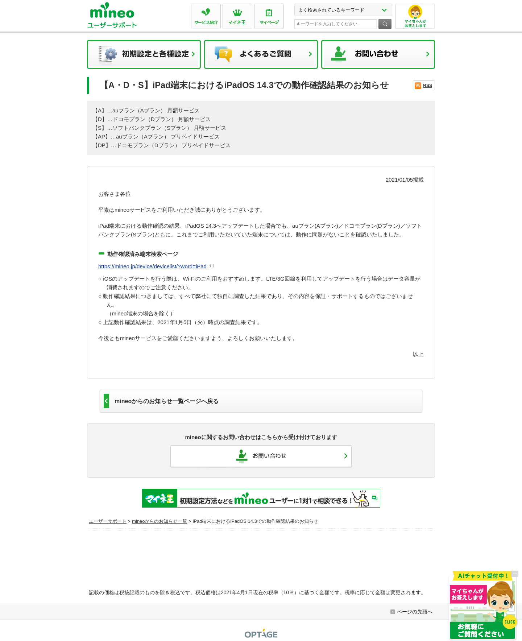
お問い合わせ (378, 56)
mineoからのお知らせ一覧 (159, 521)
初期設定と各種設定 (144, 56)
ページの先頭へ (414, 612)
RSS (427, 85)
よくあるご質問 (261, 56)
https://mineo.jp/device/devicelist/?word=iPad (152, 266)
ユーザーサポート (108, 521)
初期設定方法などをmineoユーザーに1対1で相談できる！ (261, 498)
